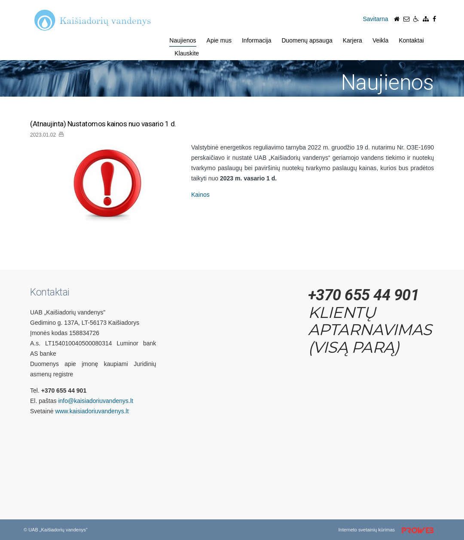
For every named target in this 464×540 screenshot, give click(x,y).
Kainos (200, 194)
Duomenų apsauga (306, 40)
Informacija (256, 40)
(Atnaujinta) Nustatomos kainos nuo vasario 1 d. (103, 124)
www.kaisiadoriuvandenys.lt (91, 411)
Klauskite (186, 53)
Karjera (352, 40)
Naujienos (182, 40)
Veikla (380, 40)
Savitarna (375, 18)
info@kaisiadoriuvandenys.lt (95, 400)
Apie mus (219, 40)
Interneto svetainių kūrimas (389, 530)
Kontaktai (411, 40)
